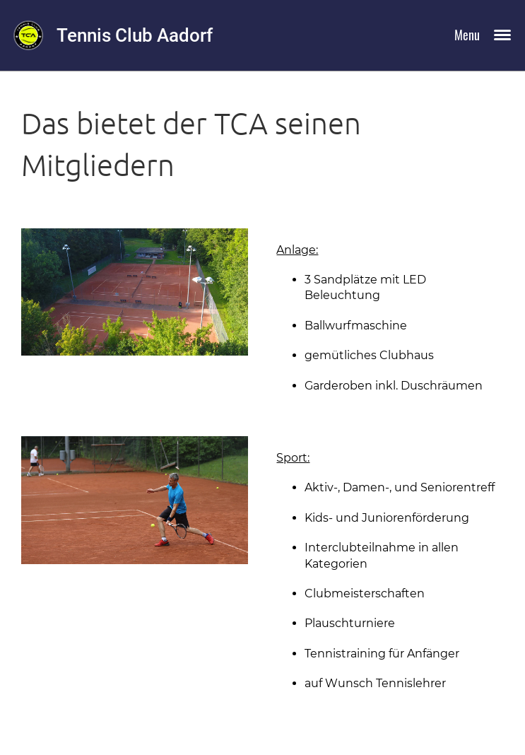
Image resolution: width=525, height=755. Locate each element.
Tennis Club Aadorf (135, 35)
